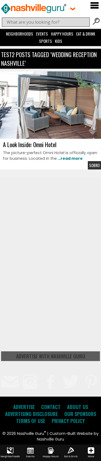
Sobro (94, 165)
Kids (58, 41)
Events (42, 34)
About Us (77, 406)
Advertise (24, 406)
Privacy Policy (68, 420)
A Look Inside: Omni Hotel (30, 144)
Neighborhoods (19, 34)
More (91, 452)
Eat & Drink (85, 34)
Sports (45, 41)
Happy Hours (62, 34)
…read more (70, 158)
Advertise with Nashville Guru (50, 356)
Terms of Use (30, 420)
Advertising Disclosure (31, 413)
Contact (51, 406)
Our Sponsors (80, 413)
